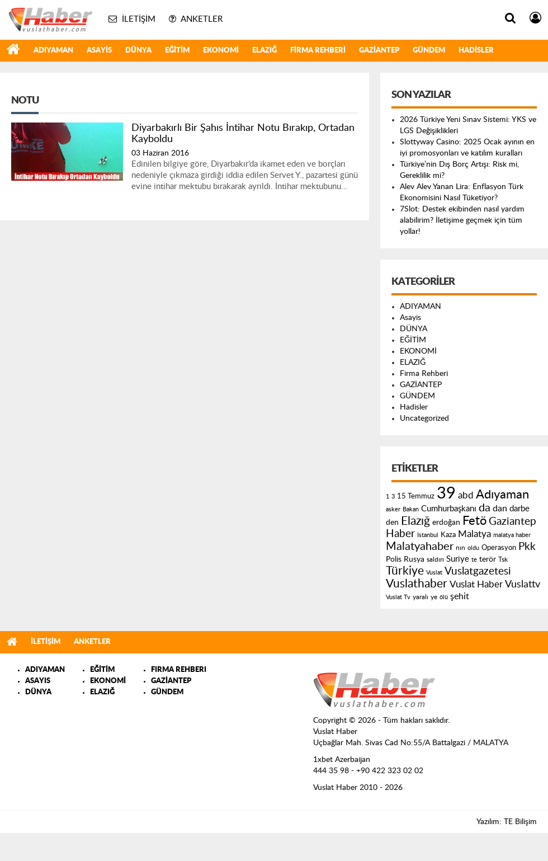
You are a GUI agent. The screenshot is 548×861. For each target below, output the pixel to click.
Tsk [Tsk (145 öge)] (503, 559)
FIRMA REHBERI (178, 670)
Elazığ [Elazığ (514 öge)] (415, 521)
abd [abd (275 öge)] (466, 495)
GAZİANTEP (379, 50)
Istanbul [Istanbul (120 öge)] (427, 535)
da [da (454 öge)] (484, 508)
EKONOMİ (221, 50)
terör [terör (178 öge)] (487, 559)
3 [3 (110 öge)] (393, 496)
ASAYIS (37, 681)
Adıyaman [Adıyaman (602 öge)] (502, 495)
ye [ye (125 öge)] (434, 597)
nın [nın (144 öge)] (460, 547)
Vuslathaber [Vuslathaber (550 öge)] (416, 584)
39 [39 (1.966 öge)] (446, 493)
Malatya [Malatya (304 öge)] (474, 534)
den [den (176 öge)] (392, 522)
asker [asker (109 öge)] (393, 509)
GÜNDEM (429, 50)
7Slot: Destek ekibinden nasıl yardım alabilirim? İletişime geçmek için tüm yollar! (462, 220)
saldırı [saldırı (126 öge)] (435, 560)
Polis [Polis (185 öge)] (393, 559)
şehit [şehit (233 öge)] (459, 596)
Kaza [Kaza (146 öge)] (448, 534)
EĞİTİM (177, 50)
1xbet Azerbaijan (341, 760)
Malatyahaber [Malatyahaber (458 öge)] (419, 546)
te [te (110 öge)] (474, 560)
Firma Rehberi (318, 50)
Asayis (99, 50)
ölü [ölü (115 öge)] (444, 597)
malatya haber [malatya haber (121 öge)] (512, 535)
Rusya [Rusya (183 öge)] (414, 559)
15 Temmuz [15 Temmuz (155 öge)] (415, 496)
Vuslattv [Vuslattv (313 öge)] (522, 584)
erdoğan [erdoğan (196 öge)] (446, 522)
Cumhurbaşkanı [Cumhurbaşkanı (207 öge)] (448, 509)
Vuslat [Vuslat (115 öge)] (434, 573)
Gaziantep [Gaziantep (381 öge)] (512, 521)
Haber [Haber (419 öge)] (400, 533)
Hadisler (476, 50)
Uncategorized (424, 418)
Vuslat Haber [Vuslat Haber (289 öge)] (476, 584)
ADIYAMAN (53, 50)
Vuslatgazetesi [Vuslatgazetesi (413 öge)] (478, 571)
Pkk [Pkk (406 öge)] (527, 547)
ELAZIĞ (264, 50)
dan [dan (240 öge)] (500, 508)
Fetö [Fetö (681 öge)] (474, 521)
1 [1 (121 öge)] (387, 496)
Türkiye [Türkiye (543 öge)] (405, 571)
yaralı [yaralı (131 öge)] (420, 597)
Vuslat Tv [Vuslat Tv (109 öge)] (398, 597)
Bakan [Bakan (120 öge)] (411, 509)
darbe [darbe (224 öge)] (519, 509)
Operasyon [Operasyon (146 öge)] (498, 547)
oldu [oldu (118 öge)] (473, 548)
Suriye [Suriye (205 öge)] (457, 559)
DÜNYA (138, 50)
